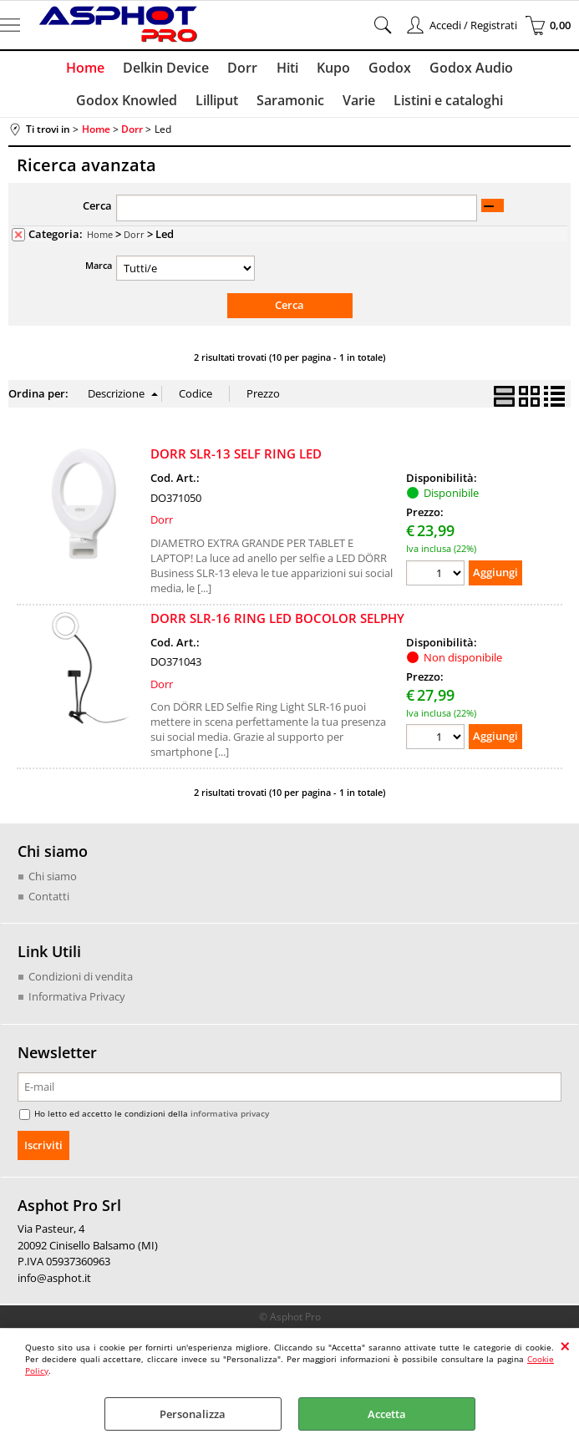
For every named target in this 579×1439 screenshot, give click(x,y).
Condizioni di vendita (80, 983)
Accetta (387, 1413)
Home (32, 69)
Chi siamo (52, 883)
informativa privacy (229, 1120)
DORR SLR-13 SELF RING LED (236, 461)
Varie (298, 106)
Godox (327, 69)
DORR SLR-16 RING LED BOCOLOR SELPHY (277, 624)
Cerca (97, 212)
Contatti (48, 902)
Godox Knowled (515, 69)
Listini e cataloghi (386, 106)
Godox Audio (407, 69)
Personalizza (193, 1413)
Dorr (185, 69)
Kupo (272, 69)
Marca (98, 272)
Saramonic (232, 106)
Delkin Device (111, 69)
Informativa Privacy (76, 1003)
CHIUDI (565, 1345)
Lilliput (160, 106)
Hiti (228, 69)
